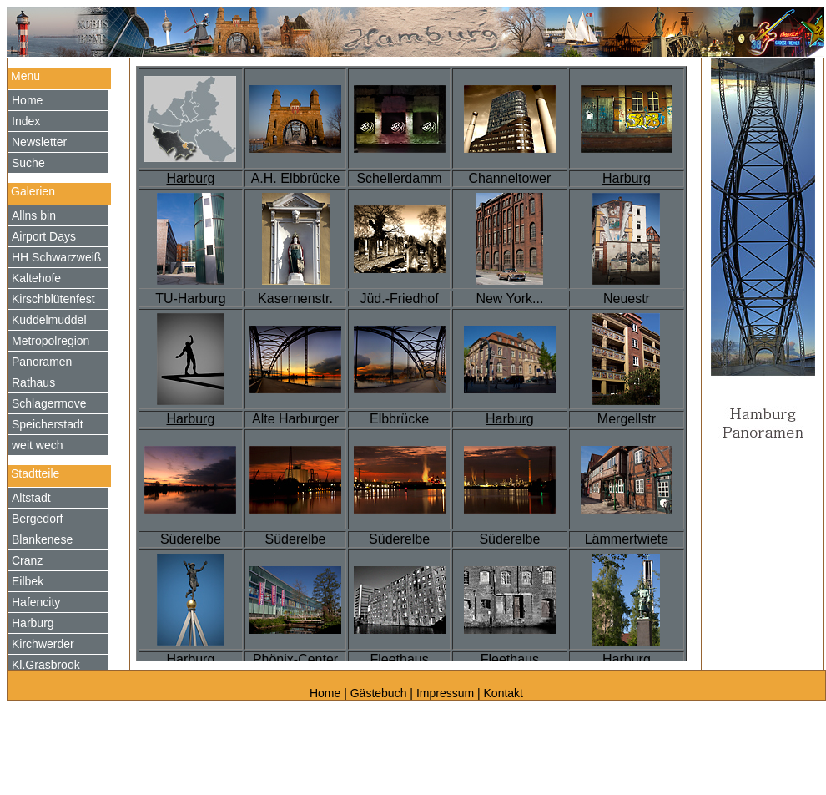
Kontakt (503, 693)
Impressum (445, 693)
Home (327, 693)
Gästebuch (378, 693)
